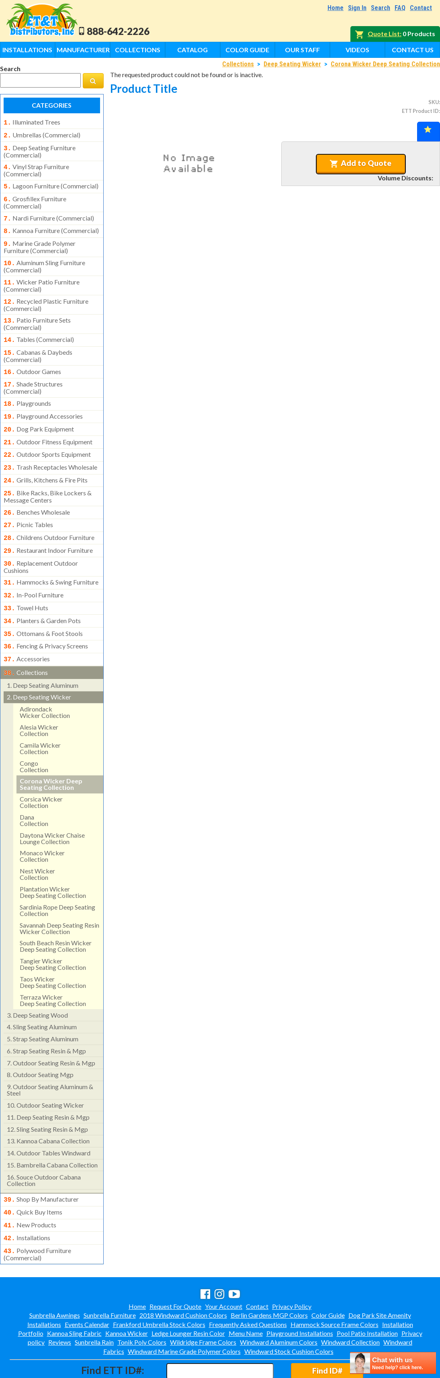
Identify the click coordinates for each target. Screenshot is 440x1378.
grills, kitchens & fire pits (46, 461)
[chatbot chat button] (393, 1363)
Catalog (192, 49)
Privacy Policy (291, 1272)
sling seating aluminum (42, 996)
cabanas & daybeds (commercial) (38, 344)
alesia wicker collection (39, 700)
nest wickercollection (37, 843)
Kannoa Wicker (126, 1298)
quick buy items (33, 1180)
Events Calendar (87, 1290)
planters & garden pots (42, 594)
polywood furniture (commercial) (37, 1219)
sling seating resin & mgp (47, 1098)
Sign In (357, 8)
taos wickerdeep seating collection (53, 952)
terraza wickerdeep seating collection (53, 970)
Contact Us (413, 49)
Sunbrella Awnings (54, 1280)
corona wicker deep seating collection (51, 753)
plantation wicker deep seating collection (53, 862)
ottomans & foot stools (43, 606)
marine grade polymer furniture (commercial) (40, 240)
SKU (433, 102)
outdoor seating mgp (40, 1044)
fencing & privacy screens (46, 617)
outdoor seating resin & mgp (51, 1032)
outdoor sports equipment (47, 437)
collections (26, 642)
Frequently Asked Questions (248, 1290)
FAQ (400, 8)
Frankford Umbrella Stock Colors (159, 1290)
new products (30, 1192)
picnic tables (28, 503)
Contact (421, 8)
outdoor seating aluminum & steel (50, 1059)
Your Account (223, 1272)
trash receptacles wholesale (50, 449)
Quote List (384, 33)
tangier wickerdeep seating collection (53, 933)
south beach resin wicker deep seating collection (56, 915)
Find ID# (327, 1336)
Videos (357, 49)
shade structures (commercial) (33, 374)
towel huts (26, 582)
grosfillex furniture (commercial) (35, 197)
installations (27, 1204)
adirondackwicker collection (45, 682)
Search (380, 8)
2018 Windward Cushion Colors (183, 1280)
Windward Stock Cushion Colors (289, 1317)
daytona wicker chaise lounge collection (52, 808)
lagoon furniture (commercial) (51, 182)
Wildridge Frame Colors (203, 1307)
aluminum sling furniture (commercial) (44, 258)
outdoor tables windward (48, 1122)
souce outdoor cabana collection (44, 1150)
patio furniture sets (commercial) (37, 313)
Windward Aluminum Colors (278, 1307)
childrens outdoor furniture (49, 515)
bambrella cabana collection (52, 1134)
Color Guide (247, 49)
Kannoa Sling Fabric (74, 1298)
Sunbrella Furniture (110, 1280)
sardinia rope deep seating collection (57, 880)
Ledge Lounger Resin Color (188, 1298)
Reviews (59, 1307)
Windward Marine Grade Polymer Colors (184, 1317)
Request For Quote (175, 1272)
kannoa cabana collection (48, 1110)
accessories (27, 630)
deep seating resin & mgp (48, 1086)
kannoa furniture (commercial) (51, 225)
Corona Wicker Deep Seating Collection (385, 64)
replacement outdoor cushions (41, 543)
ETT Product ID (420, 111)
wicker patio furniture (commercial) (42, 277)
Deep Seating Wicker (292, 64)
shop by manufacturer (41, 1168)
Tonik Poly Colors (141, 1307)
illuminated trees (32, 122)
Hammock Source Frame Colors (335, 1290)
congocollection (34, 736)
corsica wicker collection (41, 772)
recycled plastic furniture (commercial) (46, 295)
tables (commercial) (39, 329)
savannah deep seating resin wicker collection (59, 898)
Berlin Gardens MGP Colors (269, 1280)
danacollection (34, 790)
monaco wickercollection (42, 825)
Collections (137, 49)
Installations (27, 49)
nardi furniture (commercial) (49, 213)
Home (335, 8)
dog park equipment (39, 413)
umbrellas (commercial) (42, 134)
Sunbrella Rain (94, 1307)
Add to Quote (360, 163)
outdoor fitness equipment (48, 425)
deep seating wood (37, 984)
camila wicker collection (40, 718)
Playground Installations (299, 1298)
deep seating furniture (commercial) (40, 149)
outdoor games (32, 359)
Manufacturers (83, 49)
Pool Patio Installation (367, 1298)
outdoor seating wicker (45, 1074)
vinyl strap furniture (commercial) (36, 167)
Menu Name (246, 1298)
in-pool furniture (33, 570)
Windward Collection (350, 1307)
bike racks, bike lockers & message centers (48, 476)
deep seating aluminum (42, 654)
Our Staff (302, 49)
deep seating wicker (39, 666)
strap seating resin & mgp (46, 1020)
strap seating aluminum (42, 1008)
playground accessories (43, 401)
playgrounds (27, 389)
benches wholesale (37, 492)
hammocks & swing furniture (51, 558)
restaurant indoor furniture (48, 527)
